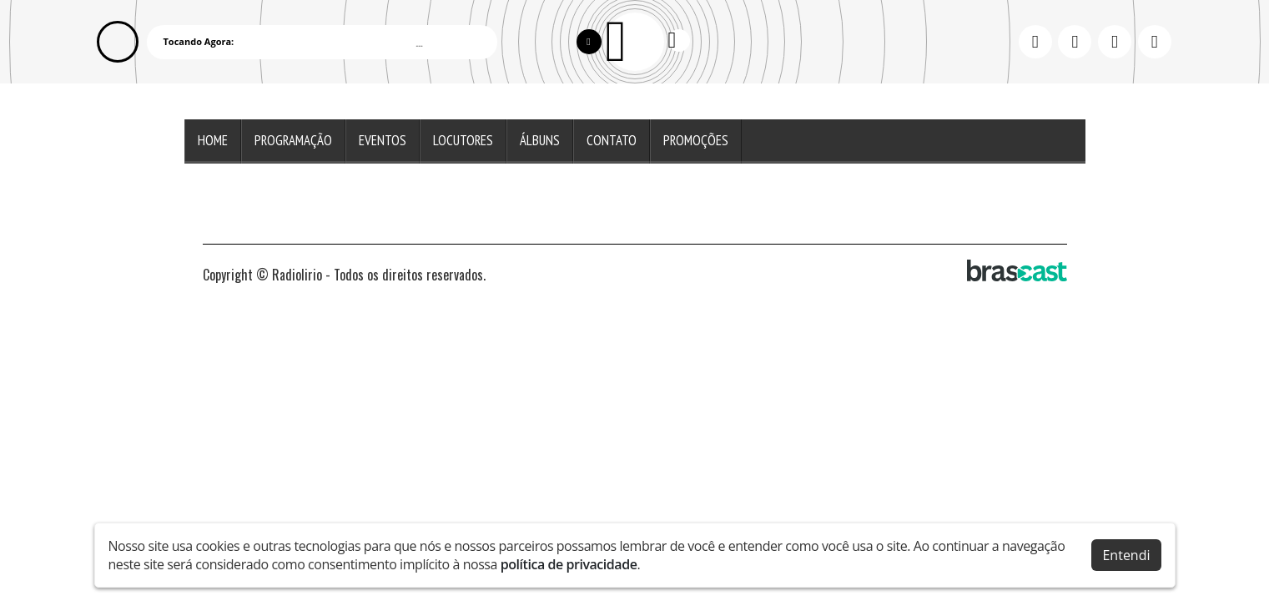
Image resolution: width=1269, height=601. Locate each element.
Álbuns (540, 140)
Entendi (1126, 555)
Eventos (382, 140)
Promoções (695, 140)
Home (213, 140)
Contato (612, 140)
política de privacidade (569, 564)
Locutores (463, 140)
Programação (293, 140)
